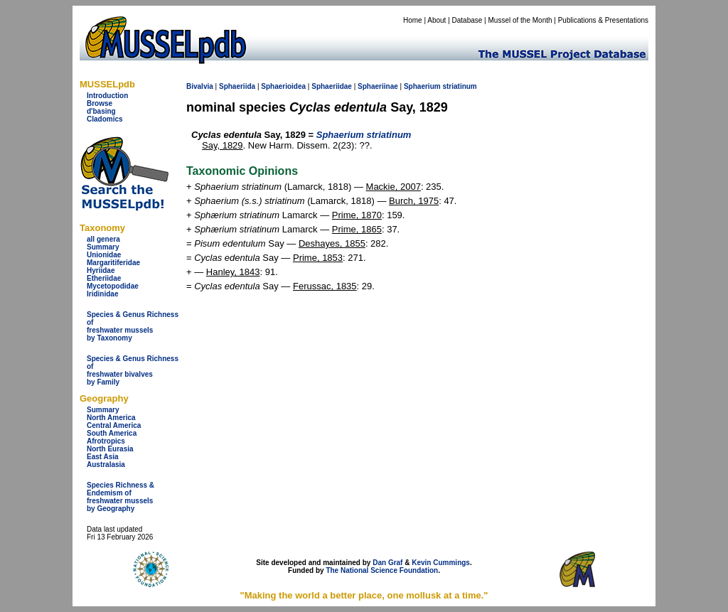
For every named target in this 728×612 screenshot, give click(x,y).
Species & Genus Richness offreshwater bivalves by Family (132, 370)
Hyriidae (100, 270)
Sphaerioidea (283, 86)
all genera (103, 239)
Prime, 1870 (357, 215)
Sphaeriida (237, 86)
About (436, 20)
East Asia (103, 457)
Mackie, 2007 (393, 186)
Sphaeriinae (378, 86)
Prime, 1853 (318, 257)
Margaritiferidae (113, 263)
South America (111, 433)
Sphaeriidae (331, 86)
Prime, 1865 (357, 229)
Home (412, 20)
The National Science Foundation (382, 570)
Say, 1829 (222, 145)
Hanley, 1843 (233, 272)
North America (111, 418)
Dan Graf (387, 563)
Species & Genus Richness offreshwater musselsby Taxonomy (132, 326)
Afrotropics (106, 441)
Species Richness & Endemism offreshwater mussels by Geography (120, 496)
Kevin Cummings (441, 563)
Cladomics (105, 119)
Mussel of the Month (520, 20)
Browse (99, 103)
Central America (114, 425)
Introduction (107, 96)
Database (467, 20)
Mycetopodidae (113, 286)
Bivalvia (199, 86)
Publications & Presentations (603, 20)
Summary (103, 247)
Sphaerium (422, 86)
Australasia (106, 464)
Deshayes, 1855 (332, 243)
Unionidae (104, 255)
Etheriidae (104, 278)
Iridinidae (102, 294)
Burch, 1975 (414, 200)
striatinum (459, 86)
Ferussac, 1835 (325, 286)
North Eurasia (110, 449)
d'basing (101, 111)
